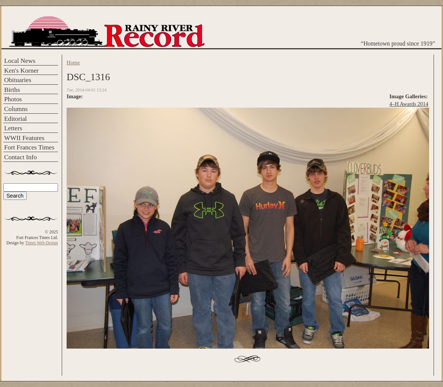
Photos (13, 99)
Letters (13, 128)
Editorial (15, 118)
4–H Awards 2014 (409, 104)
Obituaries (17, 80)
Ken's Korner (21, 70)
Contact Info (20, 157)
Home (73, 62)
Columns (15, 109)
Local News (19, 60)
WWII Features (24, 138)
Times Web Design (41, 243)
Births (12, 89)
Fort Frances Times (29, 147)
